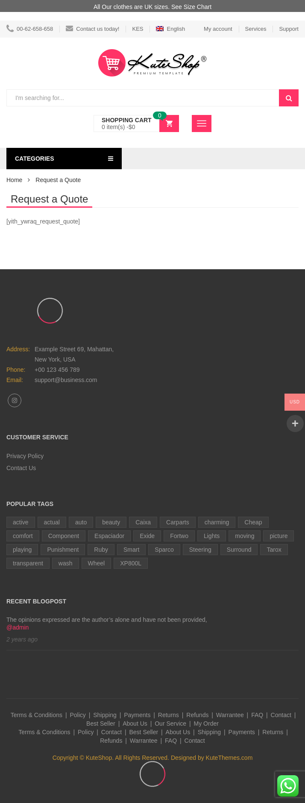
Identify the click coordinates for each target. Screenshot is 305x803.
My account (218, 29)
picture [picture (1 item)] (278, 535)
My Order (206, 723)
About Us (135, 723)
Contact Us (21, 468)
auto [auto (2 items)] (81, 522)
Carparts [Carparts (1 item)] (177, 522)
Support (289, 29)
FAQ (257, 715)
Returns (168, 715)
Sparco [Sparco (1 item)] (164, 549)
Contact (281, 715)
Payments (137, 715)
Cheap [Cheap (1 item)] (253, 522)
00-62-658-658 (29, 29)
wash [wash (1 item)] (66, 563)
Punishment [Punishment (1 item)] (63, 549)
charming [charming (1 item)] (217, 522)
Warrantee (230, 715)
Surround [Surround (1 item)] (239, 549)
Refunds (197, 715)
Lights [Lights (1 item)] (212, 535)
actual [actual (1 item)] (52, 522)
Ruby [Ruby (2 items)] (101, 549)
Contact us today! (92, 29)
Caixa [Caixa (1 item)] (143, 522)
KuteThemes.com (229, 757)
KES (137, 29)
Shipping (105, 715)
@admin (17, 627)
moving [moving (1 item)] (244, 535)
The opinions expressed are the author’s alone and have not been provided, (106, 619)
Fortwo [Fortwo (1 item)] (179, 535)
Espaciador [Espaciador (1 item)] (109, 535)
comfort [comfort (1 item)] (23, 535)
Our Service (170, 723)
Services (256, 29)
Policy (77, 715)
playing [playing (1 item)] (22, 549)
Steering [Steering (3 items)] (200, 549)
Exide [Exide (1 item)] (147, 535)
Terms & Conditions (36, 715)
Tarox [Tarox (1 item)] (274, 549)
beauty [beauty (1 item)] (111, 522)
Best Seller (100, 723)
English (170, 29)
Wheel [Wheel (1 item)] (96, 563)
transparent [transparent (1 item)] (28, 563)
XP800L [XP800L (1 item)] (130, 563)
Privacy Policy (25, 456)
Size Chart (197, 6)
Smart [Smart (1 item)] (131, 549)
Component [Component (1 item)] (63, 535)
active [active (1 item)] (21, 522)
